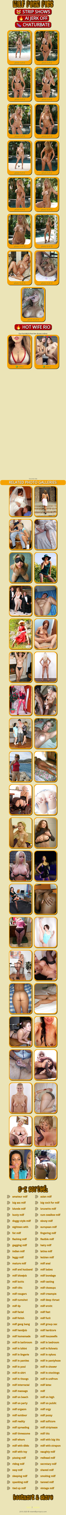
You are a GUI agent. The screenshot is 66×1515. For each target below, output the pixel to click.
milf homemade (21, 1336)
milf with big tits (50, 1439)
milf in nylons (48, 1354)
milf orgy (45, 1409)
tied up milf (19, 1488)
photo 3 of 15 (19, 98)
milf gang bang (21, 1324)
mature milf (19, 1263)
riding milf (18, 1463)
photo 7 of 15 (19, 171)
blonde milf (18, 1208)
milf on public (48, 1403)
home (29, 1507)
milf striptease (48, 1427)
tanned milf (47, 1482)
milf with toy (19, 1451)
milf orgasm (19, 1409)
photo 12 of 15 (47, 245)
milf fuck (45, 1318)
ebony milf (46, 1220)
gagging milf (19, 1245)
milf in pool (18, 1366)
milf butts (18, 1281)
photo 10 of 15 (47, 208)
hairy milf (45, 1245)
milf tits (44, 1433)
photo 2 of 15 (47, 61)
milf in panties (20, 1360)
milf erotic (46, 1305)
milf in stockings (49, 1372)
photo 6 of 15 (47, 135)
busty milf (18, 1214)
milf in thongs (20, 1378)
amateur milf (19, 1196)
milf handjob (19, 1330)
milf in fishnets (48, 1348)
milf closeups (48, 1287)
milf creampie (48, 1293)
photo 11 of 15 (19, 245)
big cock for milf (49, 1202)
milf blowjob (19, 1275)
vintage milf (47, 1488)
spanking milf (20, 1482)
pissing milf (19, 1457)
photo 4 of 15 (47, 98)
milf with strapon (50, 1445)
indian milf (18, 1251)
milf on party (19, 1403)
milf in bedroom (49, 1342)
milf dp (16, 1305)
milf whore (18, 1439)
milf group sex (48, 1324)
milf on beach (20, 1397)
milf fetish (18, 1318)
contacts (36, 1507)
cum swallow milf (50, 1214)
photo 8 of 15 (47, 171)
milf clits (17, 1287)
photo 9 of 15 (19, 208)
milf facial (18, 1311)
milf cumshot (20, 1299)
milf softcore (47, 1421)
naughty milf (47, 1451)
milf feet (45, 1311)
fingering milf (48, 1233)
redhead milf (47, 1457)
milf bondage (48, 1275)
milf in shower (48, 1366)
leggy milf (18, 1257)
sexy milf (17, 1469)
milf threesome (21, 1433)
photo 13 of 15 (19, 281)
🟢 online (19, 365)
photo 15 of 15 (33, 318)
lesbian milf (47, 1257)
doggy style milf (21, 1220)
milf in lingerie (20, 1354)
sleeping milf (19, 1475)
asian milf (45, 1196)
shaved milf (46, 1469)
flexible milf (47, 1239)
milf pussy (46, 1415)
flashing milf (19, 1239)
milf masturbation (46, 1392)
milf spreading (20, 1427)
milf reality (18, 1421)
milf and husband (22, 1269)
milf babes (46, 1269)
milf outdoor (19, 1415)
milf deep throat (49, 1299)
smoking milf (47, 1475)
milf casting (47, 1281)
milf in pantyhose (50, 1360)
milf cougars (19, 1293)
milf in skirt (19, 1372)
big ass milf (19, 1202)
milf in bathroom (22, 1342)
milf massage (20, 1390)
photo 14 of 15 (47, 281)
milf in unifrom (49, 1378)
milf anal (45, 1263)
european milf (48, 1226)
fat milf (16, 1233)
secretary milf (48, 1463)
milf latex (45, 1384)
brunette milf (48, 1208)
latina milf (46, 1251)
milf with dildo (20, 1445)
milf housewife (48, 1336)
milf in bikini (19, 1348)
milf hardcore (48, 1330)
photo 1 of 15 (19, 61)
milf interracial (20, 1384)
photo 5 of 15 (19, 135)
